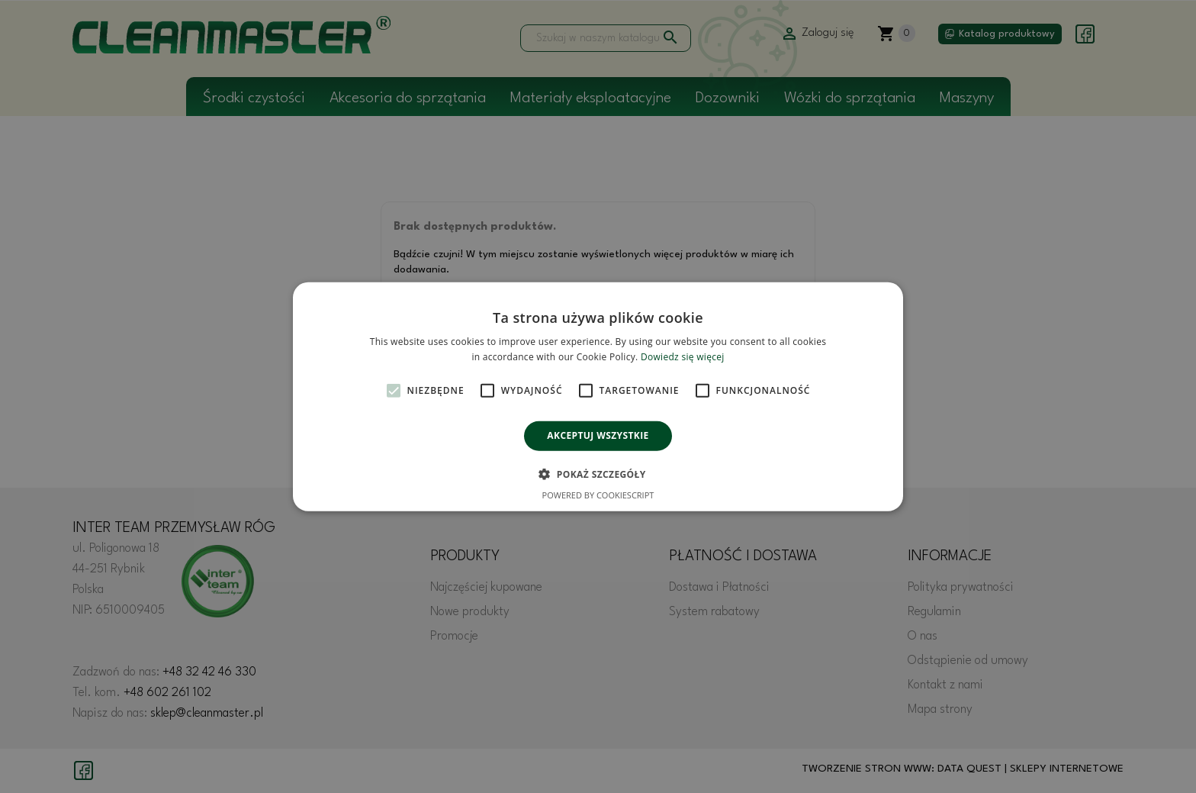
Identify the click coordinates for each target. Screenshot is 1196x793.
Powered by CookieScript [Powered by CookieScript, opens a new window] (598, 495)
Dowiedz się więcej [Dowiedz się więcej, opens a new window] (683, 356)
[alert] (598, 396)
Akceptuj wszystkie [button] (597, 435)
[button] (597, 474)
